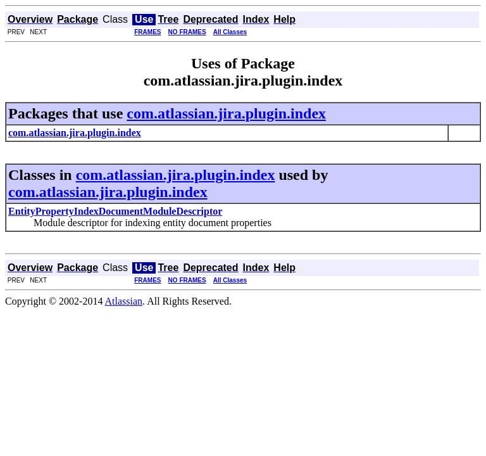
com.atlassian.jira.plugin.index (226, 113)
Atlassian (124, 301)
